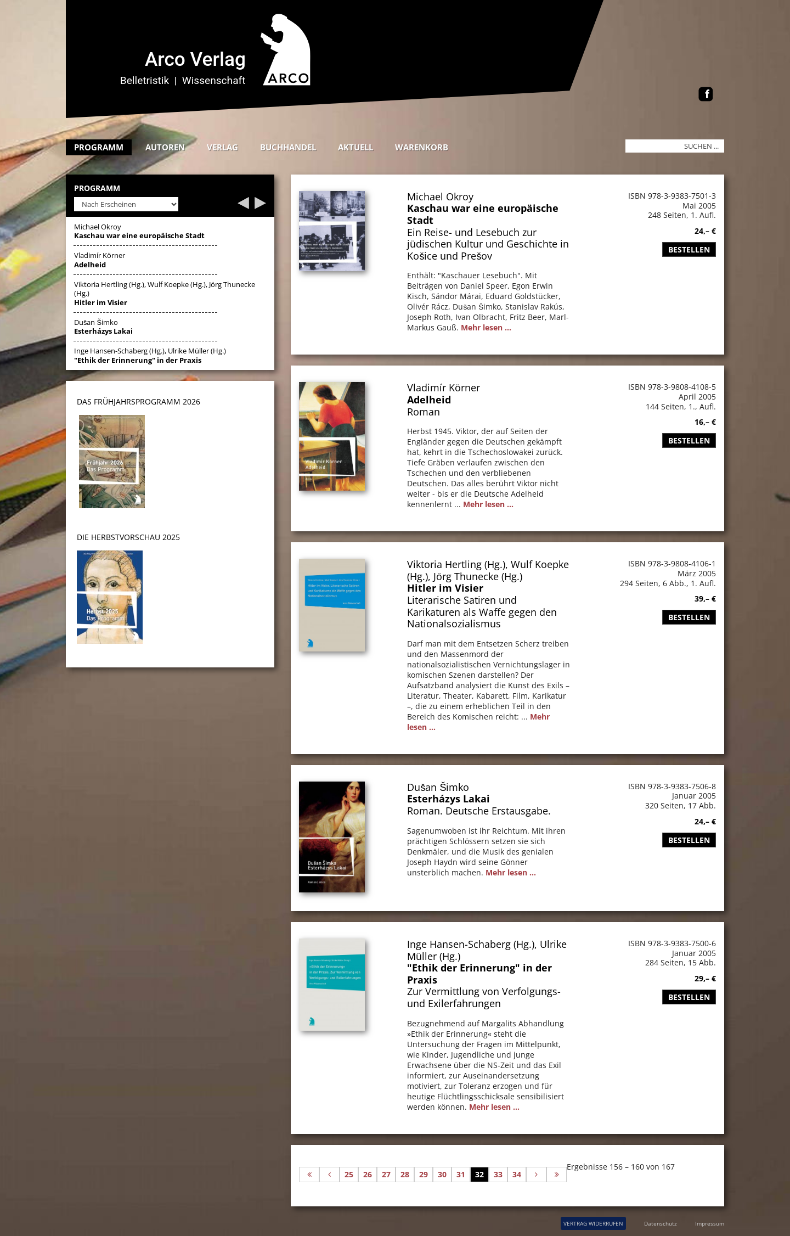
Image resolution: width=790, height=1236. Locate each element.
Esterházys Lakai (448, 798)
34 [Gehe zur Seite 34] (516, 1174)
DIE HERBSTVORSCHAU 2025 (128, 537)
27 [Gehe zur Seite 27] (386, 1174)
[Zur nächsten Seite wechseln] (536, 1174)
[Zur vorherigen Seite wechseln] (329, 1174)
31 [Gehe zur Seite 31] (460, 1174)
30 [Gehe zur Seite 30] (442, 1174)
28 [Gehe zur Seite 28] (404, 1174)
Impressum (709, 1223)
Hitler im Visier (445, 587)
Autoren (165, 147)
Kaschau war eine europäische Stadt (482, 214)
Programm (98, 147)
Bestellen (689, 249)
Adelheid (429, 399)
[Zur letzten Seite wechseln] (556, 1174)
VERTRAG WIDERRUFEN (593, 1223)
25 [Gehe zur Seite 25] (349, 1174)
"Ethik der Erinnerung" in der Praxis (479, 973)
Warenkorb (421, 147)
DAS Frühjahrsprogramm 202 (136, 401)
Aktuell (355, 147)
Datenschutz (660, 1223)
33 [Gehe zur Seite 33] (498, 1174)
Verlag (222, 147)
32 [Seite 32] (479, 1174)
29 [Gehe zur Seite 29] (423, 1174)
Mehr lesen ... (486, 327)
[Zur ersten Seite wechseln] (309, 1174)
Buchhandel (288, 147)
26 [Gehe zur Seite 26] (367, 1174)
